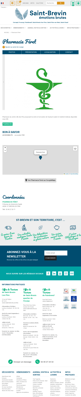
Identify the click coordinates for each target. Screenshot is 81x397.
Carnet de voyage (19, 1)
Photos (9, 52)
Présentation (27, 52)
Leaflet (66, 173)
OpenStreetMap (74, 173)
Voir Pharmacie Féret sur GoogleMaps (41, 180)
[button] (40, 158)
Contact (71, 52)
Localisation (51, 52)
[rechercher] (51, 3)
